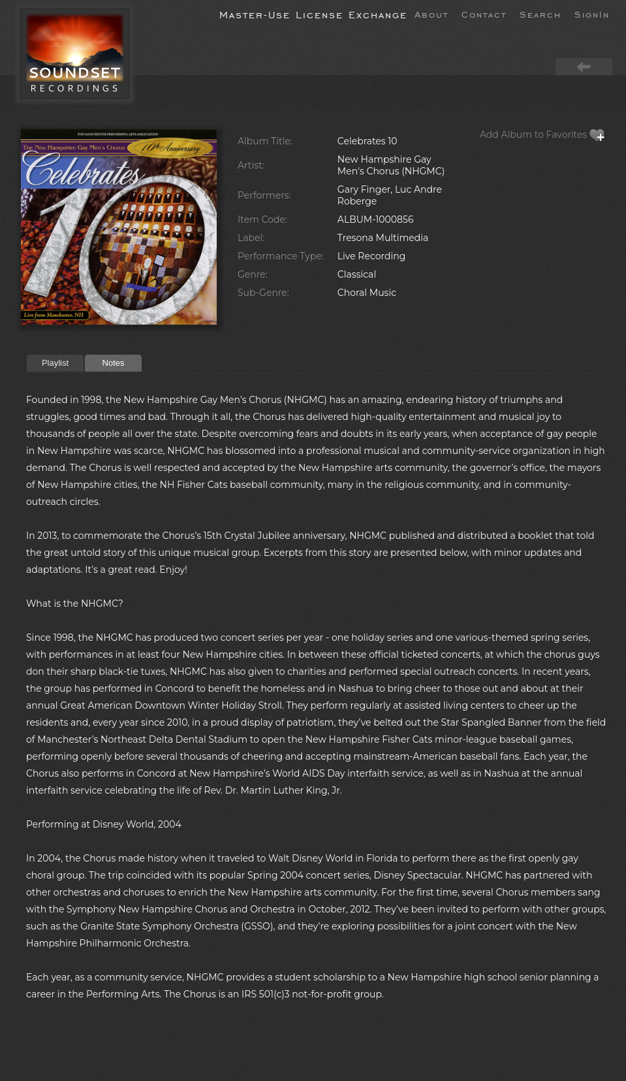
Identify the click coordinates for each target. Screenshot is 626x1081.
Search (540, 13)
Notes (113, 363)
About (431, 13)
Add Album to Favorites (542, 134)
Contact (484, 13)
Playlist (55, 363)
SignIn (592, 13)
